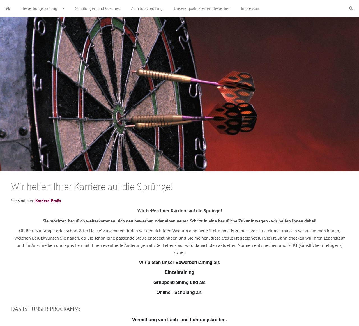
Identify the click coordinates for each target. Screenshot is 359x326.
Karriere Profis (48, 200)
